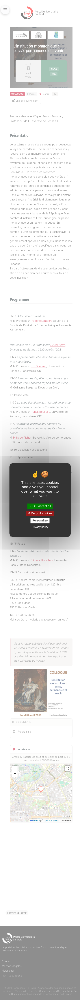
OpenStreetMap (51, 820)
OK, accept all (40, 506)
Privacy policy (40, 526)
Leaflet (35, 820)
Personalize (40, 520)
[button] (15, 768)
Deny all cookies (40, 513)
